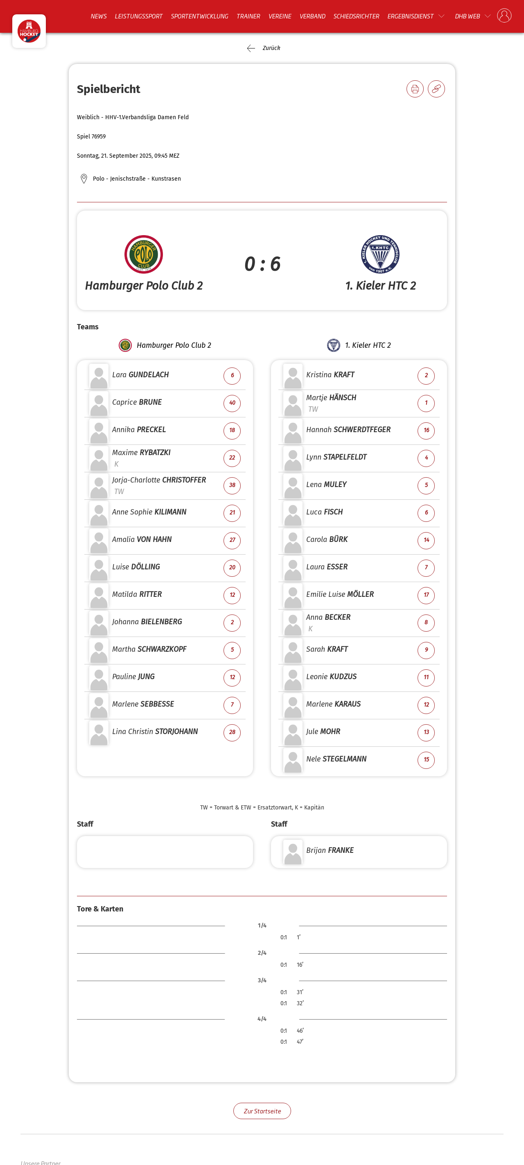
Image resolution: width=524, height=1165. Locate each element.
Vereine (279, 16)
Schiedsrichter (356, 16)
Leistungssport (139, 16)
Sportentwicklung (199, 16)
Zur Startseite (262, 1110)
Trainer (248, 16)
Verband (312, 16)
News (98, 16)
